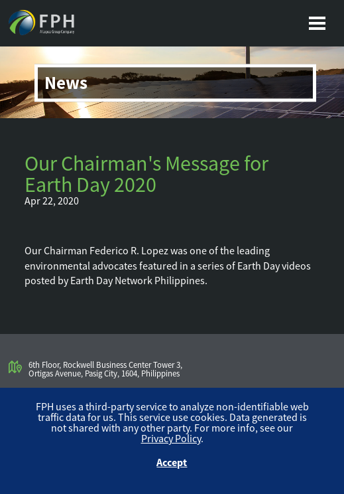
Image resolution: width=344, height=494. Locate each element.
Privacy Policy (171, 438)
